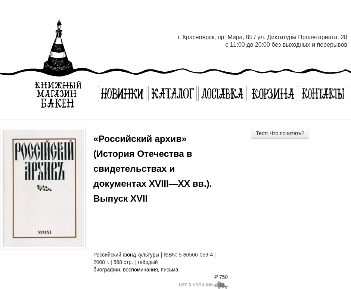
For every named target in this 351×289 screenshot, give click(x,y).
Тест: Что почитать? (280, 133)
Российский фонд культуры (126, 255)
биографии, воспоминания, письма (135, 270)
